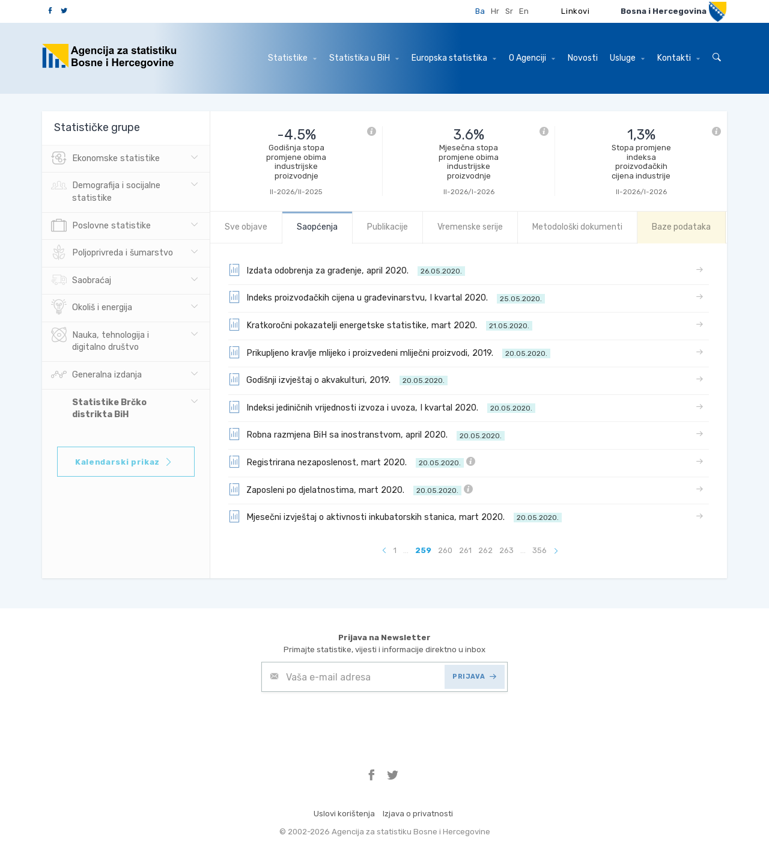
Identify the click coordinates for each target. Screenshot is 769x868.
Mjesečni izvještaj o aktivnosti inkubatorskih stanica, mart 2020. (395, 516)
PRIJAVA (474, 676)
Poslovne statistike (101, 226)
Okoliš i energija (91, 308)
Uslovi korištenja (344, 813)
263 (506, 550)
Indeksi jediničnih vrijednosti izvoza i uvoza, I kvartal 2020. (381, 407)
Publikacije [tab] (387, 227)
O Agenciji (532, 58)
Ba (480, 11)
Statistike (292, 58)
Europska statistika (454, 58)
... (406, 550)
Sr (509, 11)
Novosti (583, 58)
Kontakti (678, 58)
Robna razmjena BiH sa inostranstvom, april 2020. (366, 434)
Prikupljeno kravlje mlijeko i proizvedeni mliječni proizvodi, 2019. (389, 352)
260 (445, 550)
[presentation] (352, 721)
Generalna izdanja (96, 375)
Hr (495, 11)
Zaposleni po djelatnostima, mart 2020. (350, 489)
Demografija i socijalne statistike (105, 190)
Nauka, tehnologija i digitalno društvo (100, 340)
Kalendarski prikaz (124, 461)
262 (485, 550)
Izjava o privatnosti (418, 813)
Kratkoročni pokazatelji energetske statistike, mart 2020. (380, 325)
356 (539, 550)
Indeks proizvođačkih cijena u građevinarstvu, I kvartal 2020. (386, 297)
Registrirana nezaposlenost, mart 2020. (351, 462)
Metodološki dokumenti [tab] (577, 227)
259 (423, 550)
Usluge (627, 58)
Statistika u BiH (364, 58)
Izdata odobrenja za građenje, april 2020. (346, 270)
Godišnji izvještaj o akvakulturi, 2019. (338, 379)
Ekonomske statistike (105, 159)
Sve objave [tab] (246, 227)
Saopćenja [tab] (317, 227)
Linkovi (575, 11)
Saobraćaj (81, 281)
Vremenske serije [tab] (470, 227)
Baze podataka (681, 227)
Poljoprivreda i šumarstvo (112, 253)
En (524, 11)
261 (465, 550)
